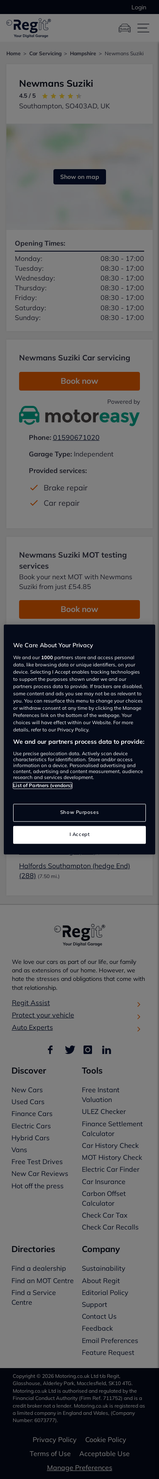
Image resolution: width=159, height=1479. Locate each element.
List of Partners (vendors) (42, 785)
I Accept (80, 835)
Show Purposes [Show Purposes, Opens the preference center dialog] (79, 813)
